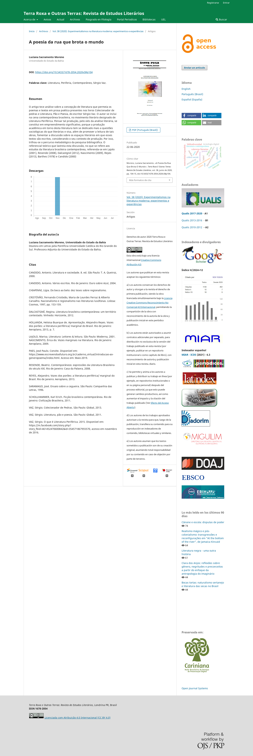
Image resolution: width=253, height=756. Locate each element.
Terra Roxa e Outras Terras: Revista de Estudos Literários (84, 13)
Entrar (226, 2)
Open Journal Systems (195, 688)
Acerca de (30, 19)
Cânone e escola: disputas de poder (203, 522)
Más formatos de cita (140, 180)
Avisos (47, 19)
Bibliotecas (149, 19)
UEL (163, 19)
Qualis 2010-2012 (192, 227)
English (186, 89)
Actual (60, 19)
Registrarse (213, 2)
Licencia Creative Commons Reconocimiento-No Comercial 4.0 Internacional (149, 303)
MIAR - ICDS (189, 354)
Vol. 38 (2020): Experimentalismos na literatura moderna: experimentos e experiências (98, 31)
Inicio (32, 31)
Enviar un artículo (194, 67)
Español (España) (192, 99)
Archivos (75, 19)
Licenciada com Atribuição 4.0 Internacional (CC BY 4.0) (77, 717)
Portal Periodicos (127, 19)
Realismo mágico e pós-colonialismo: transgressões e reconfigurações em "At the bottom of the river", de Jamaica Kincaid (203, 536)
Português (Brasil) (192, 94)
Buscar (221, 19)
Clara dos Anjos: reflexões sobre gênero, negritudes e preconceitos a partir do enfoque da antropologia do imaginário (202, 568)
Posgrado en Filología (98, 19)
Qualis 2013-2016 (192, 220)
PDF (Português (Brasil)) (145, 130)
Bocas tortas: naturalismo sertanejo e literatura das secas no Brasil (203, 584)
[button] (191, 115)
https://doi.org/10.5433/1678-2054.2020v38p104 (64, 72)
